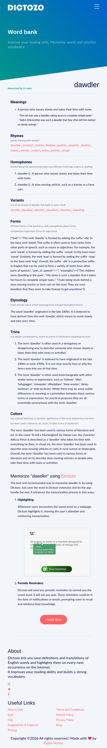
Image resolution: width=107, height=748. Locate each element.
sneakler (28, 145)
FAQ (10, 720)
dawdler (16, 145)
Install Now (54, 620)
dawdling (78, 210)
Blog (59, 725)
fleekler (50, 145)
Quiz (11, 715)
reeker (14, 150)
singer (66, 150)
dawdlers (52, 210)
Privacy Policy (65, 720)
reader (36, 150)
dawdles (65, 210)
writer (45, 150)
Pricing (12, 730)
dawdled (27, 210)
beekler (86, 145)
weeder (25, 150)
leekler (39, 145)
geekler (61, 145)
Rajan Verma (53, 743)
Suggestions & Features (23, 725)
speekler (73, 145)
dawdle (15, 210)
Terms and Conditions (70, 709)
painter (55, 150)
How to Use (15, 709)
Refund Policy (65, 715)
